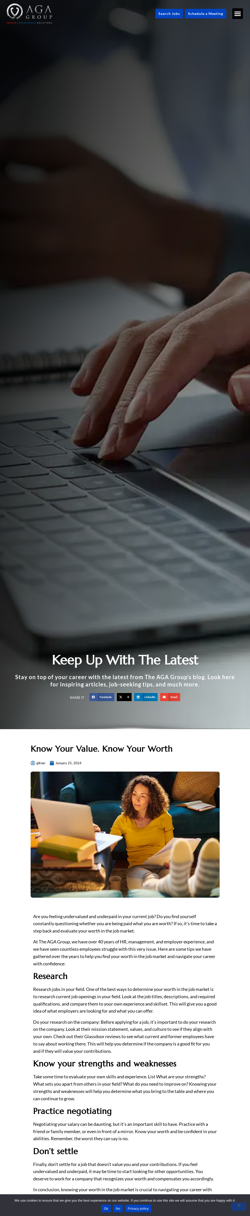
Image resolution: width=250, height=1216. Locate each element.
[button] (237, 13)
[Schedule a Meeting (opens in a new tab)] (205, 13)
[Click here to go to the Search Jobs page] (169, 13)
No (118, 1208)
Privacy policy (138, 1208)
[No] (238, 1207)
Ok (106, 1208)
